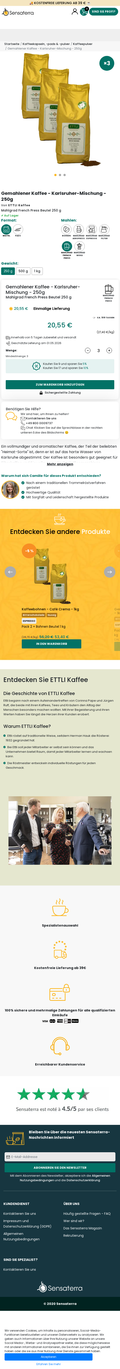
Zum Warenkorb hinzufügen (60, 384)
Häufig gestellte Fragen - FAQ (87, 1213)
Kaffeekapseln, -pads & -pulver (46, 44)
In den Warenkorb (51, 644)
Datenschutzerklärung (83, 1180)
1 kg (37, 271)
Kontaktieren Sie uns (41, 418)
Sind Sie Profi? (103, 11)
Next (109, 572)
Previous (10, 572)
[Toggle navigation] (6, 35)
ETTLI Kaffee (19, 205)
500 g (23, 271)
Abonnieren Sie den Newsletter (60, 1167)
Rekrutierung (73, 1235)
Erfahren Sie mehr (48, 1364)
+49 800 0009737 (39, 423)
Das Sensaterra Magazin (82, 1228)
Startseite (11, 44)
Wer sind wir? (73, 1221)
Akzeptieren (48, 1357)
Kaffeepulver (83, 44)
